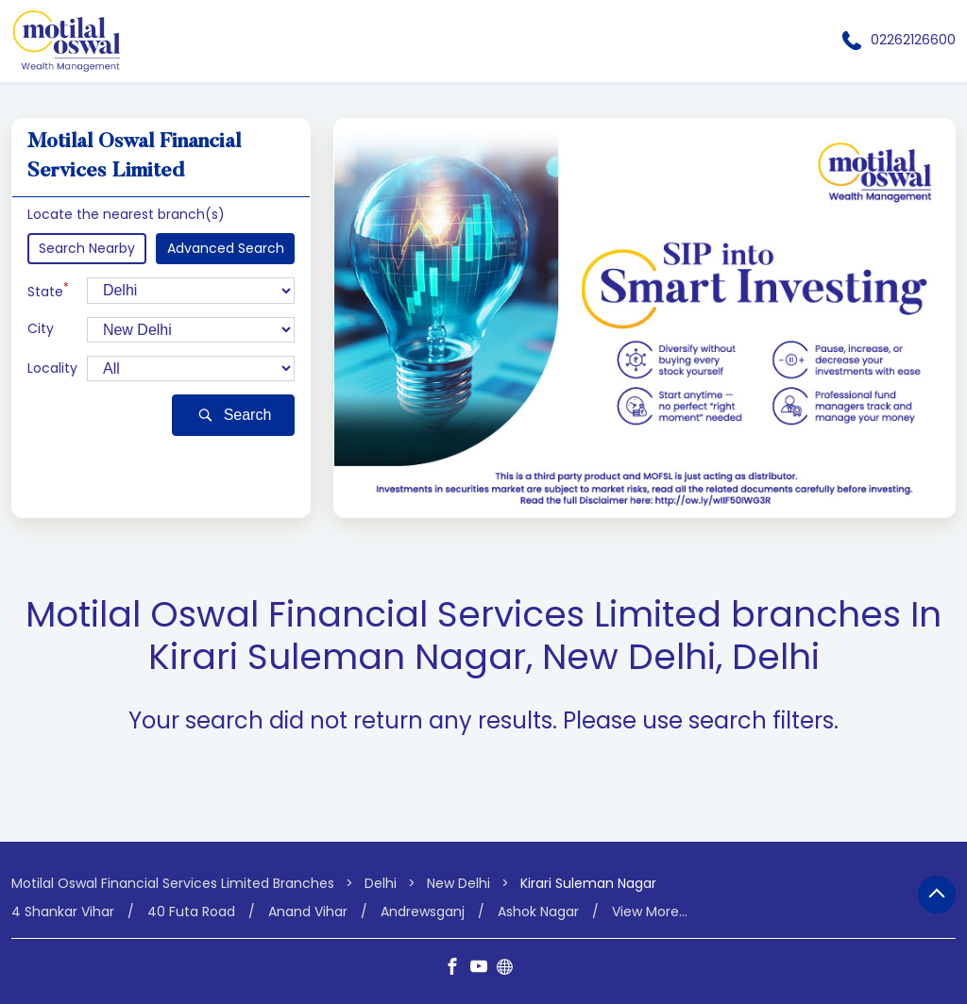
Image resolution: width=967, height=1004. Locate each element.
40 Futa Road (191, 911)
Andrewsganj (423, 911)
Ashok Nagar (538, 911)
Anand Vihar (308, 911)
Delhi (381, 883)
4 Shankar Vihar (62, 911)
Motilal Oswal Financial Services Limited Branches (174, 883)
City (40, 329)
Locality (52, 368)
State (48, 290)
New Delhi (458, 883)
